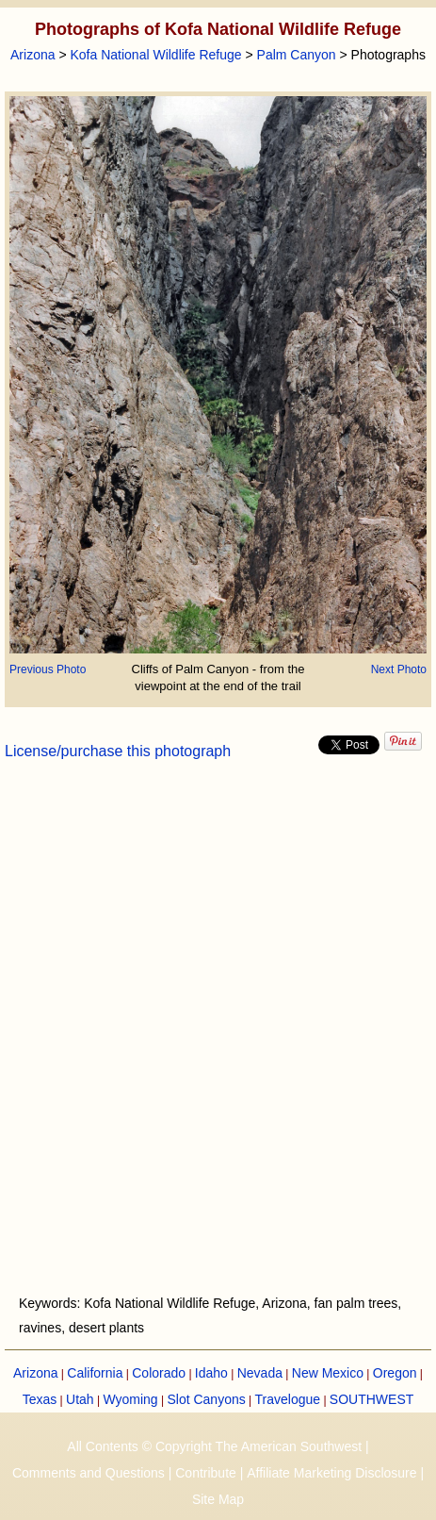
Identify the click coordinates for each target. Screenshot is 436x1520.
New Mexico (327, 1372)
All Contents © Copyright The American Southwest (214, 1446)
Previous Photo (47, 669)
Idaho (211, 1372)
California (94, 1372)
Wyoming (130, 1399)
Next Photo (399, 669)
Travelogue (288, 1399)
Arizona (32, 54)
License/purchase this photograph (118, 751)
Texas (40, 1399)
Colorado (159, 1372)
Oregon (395, 1372)
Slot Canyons (206, 1399)
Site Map (218, 1499)
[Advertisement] (218, 1038)
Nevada (260, 1372)
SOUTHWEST (371, 1399)
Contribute (205, 1472)
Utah (80, 1399)
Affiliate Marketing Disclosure (331, 1472)
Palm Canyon (296, 54)
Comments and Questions (88, 1472)
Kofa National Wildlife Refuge (155, 54)
